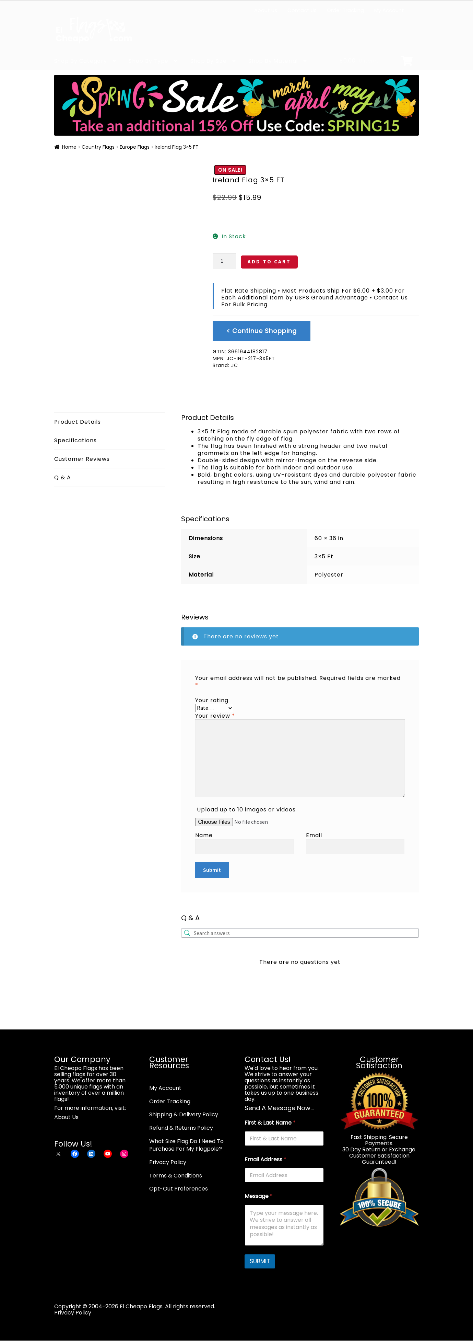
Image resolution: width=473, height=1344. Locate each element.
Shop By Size (208, 61)
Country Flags (98, 147)
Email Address (265, 1159)
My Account (389, 10)
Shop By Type (148, 61)
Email (314, 835)
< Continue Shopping (261, 331)
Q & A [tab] (62, 477)
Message (259, 1196)
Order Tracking (345, 10)
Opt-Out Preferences (178, 1189)
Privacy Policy (167, 1162)
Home (69, 147)
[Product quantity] (224, 261)
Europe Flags (135, 147)
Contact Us (302, 10)
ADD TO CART (269, 261)
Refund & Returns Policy (181, 1128)
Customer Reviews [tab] (82, 459)
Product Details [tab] (77, 422)
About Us (265, 10)
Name (204, 835)
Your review (215, 716)
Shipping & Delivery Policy (183, 1114)
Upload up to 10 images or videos (246, 809)
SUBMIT (260, 1261)
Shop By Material (273, 61)
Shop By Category (80, 61)
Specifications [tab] (75, 440)
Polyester (329, 575)
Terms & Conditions (175, 1176)
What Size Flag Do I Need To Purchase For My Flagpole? (186, 1145)
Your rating (211, 700)
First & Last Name (270, 1122)
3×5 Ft (324, 556)
